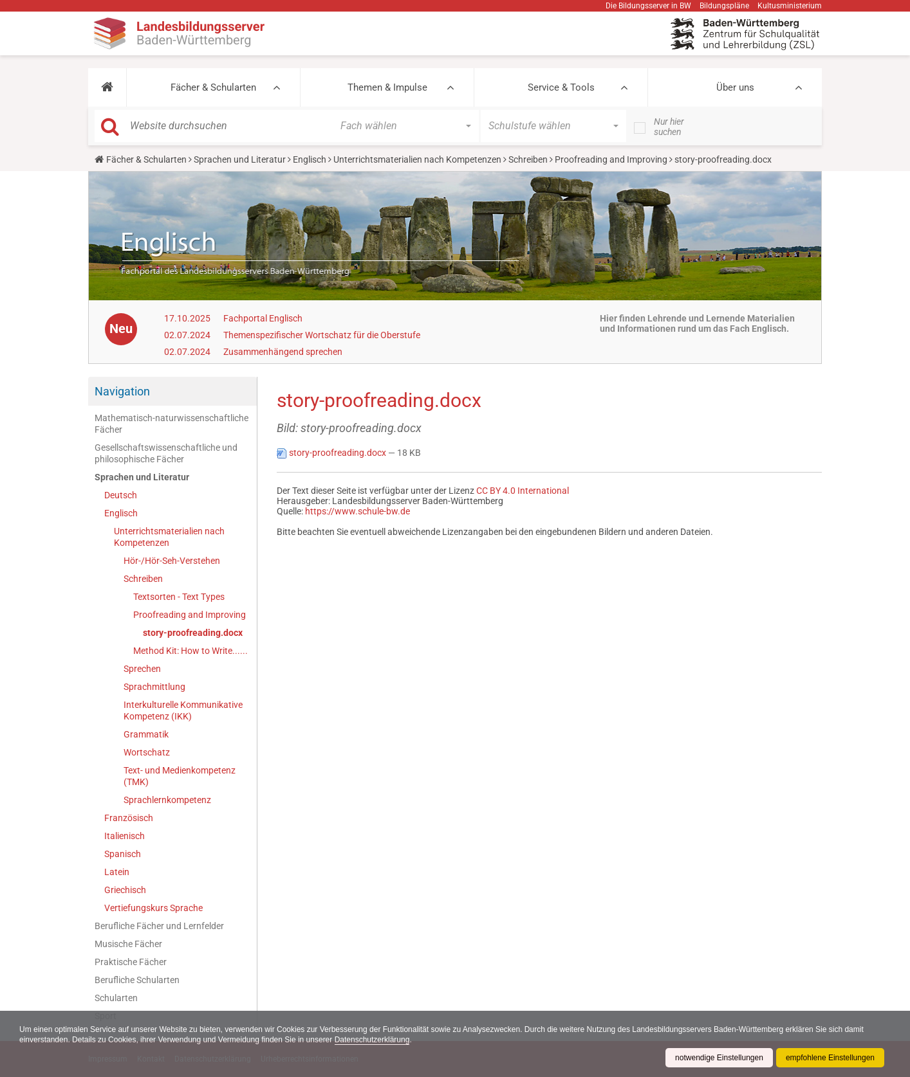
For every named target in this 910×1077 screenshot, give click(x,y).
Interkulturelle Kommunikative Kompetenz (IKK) (183, 710)
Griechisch (125, 890)
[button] (107, 87)
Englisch (309, 159)
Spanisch (122, 854)
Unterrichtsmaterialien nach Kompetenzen (417, 159)
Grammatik (146, 734)
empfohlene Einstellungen (830, 1057)
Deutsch (120, 495)
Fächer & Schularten (213, 87)
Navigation (122, 391)
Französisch (128, 818)
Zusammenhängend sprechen (282, 352)
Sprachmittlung (154, 687)
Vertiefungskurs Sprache (153, 908)
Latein (116, 872)
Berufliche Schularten (137, 980)
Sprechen (142, 669)
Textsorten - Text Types (179, 597)
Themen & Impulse (387, 87)
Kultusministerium (789, 5)
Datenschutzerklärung (372, 1039)
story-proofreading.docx (193, 633)
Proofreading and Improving (611, 159)
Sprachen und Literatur (240, 159)
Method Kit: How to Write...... (190, 651)
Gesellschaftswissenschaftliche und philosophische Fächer (166, 453)
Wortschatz (147, 752)
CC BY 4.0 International (522, 490)
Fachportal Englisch (262, 318)
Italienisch (124, 836)
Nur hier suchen (669, 126)
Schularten (116, 998)
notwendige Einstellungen (719, 1057)
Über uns (735, 87)
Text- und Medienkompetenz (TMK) (180, 776)
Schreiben (528, 159)
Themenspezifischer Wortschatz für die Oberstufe (321, 335)
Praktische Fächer (131, 962)
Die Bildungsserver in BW (648, 5)
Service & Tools (561, 87)
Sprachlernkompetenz (167, 800)
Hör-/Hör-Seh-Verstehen (172, 561)
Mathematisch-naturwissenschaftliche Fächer (171, 424)
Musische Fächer (128, 944)
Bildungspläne (724, 5)
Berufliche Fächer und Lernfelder (159, 926)
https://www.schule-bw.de (357, 511)
